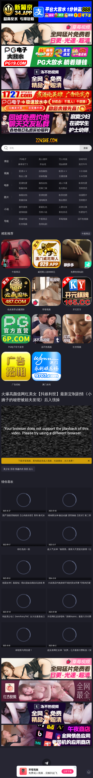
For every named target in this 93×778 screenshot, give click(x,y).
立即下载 (67, 771)
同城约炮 (23, 218)
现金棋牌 (63, 164)
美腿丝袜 (23, 200)
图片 (6, 197)
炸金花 (43, 164)
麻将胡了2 (23, 164)
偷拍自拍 (43, 183)
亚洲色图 (43, 195)
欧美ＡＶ (63, 171)
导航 (6, 221)
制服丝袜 (23, 188)
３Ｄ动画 (83, 171)
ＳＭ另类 (83, 176)
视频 (6, 173)
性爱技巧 (83, 212)
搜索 (86, 148)
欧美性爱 (83, 183)
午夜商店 (43, 218)
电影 (6, 185)
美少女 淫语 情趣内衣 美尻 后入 (18, 469)
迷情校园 (23, 212)
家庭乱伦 (43, 206)
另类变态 (83, 188)
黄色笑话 (63, 212)
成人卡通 (63, 183)
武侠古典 (83, 206)
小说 (6, 209)
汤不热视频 (83, 218)
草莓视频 (63, 218)
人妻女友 (63, 206)
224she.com (46, 140)
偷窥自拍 (23, 195)
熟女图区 (63, 200)
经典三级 (43, 188)
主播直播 (63, 176)
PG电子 (23, 159)
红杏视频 (23, 224)
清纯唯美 (43, 200)
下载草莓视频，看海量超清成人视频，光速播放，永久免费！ (54, 461)
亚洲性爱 (23, 183)
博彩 (6, 161)
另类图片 (83, 200)
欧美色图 (63, 195)
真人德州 (43, 159)
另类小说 (43, 212)
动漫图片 (83, 195)
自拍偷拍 (43, 171)
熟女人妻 (23, 176)
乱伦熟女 (63, 188)
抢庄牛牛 (83, 164)
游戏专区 (83, 159)
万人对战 (63, 159)
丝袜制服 (43, 176)
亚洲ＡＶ (23, 171)
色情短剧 (43, 224)
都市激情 (23, 206)
